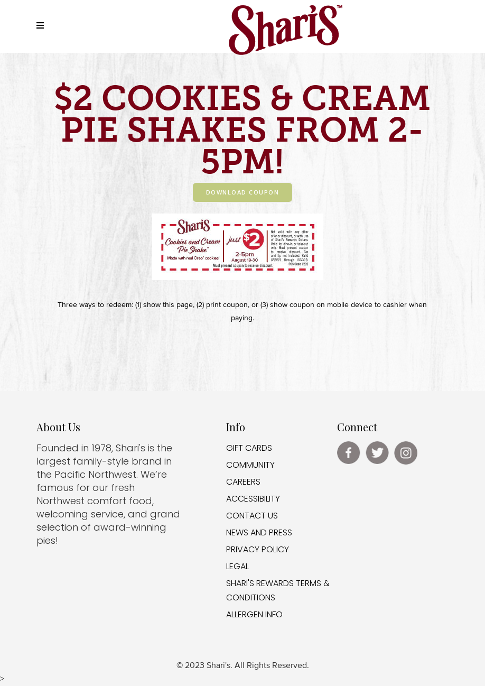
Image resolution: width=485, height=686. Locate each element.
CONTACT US (252, 515)
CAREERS (243, 482)
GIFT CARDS (249, 448)
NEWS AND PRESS (259, 532)
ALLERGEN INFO (254, 614)
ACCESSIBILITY (253, 499)
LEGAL (237, 566)
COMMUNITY (250, 465)
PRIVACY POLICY (257, 549)
